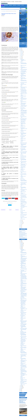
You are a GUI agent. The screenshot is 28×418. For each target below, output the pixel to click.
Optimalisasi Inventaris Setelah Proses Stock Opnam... (23, 123)
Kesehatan (18, 5)
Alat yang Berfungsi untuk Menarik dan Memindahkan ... (23, 64)
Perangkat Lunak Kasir (22, 199)
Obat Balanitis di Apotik (22, 307)
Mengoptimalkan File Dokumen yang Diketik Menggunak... (23, 74)
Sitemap (20, 1)
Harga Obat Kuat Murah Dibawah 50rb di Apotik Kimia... (23, 76)
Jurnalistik (10, 5)
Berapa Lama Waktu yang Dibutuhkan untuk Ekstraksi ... (23, 181)
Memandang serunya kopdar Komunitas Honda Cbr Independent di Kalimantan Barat (23, 401)
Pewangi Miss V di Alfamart (23, 106)
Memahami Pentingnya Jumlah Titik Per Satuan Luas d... (23, 188)
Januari (21, 223)
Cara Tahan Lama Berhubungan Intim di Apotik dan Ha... (23, 129)
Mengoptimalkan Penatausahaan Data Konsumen (23, 60)
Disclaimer (12, 1)
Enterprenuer (6, 5)
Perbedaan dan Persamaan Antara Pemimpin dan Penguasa (23, 145)
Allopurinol (21, 100)
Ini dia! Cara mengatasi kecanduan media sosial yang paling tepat (22, 231)
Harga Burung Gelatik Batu (23, 173)
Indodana (21, 251)
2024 (20, 50)
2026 (20, 240)
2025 (20, 49)
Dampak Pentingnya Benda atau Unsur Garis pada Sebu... (23, 153)
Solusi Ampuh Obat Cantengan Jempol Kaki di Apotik (23, 68)
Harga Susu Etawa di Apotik (23, 194)
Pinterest (17, 198)
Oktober (21, 53)
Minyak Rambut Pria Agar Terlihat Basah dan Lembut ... (23, 81)
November (22, 52)
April (21, 385)
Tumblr (13, 198)
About (2, 1)
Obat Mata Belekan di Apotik (23, 118)
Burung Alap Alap (22, 216)
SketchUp (21, 209)
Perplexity (21, 208)
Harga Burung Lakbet (22, 325)
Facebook (7, 198)
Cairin (21, 357)
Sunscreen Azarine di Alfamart (23, 151)
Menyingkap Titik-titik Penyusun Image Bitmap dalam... (23, 78)
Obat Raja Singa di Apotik (23, 135)
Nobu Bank (21, 211)
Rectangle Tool (22, 350)
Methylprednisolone (22, 333)
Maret (21, 221)
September (22, 54)
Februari (21, 222)
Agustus (21, 55)
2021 (20, 390)
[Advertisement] (10, 21)
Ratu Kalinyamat (22, 344)
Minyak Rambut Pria (22, 200)
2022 (20, 389)
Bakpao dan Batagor (22, 351)
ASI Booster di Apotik (22, 210)
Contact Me (5, 1)
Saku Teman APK (22, 311)
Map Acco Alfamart (22, 115)
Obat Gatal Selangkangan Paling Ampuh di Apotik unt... (23, 160)
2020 (20, 391)
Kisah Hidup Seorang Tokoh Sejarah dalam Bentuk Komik (23, 162)
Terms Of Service (17, 1)
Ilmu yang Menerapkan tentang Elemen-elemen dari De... (23, 150)
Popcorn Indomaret (22, 107)
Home (2, 5)
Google (10, 198)
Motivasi (22, 5)
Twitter (3, 198)
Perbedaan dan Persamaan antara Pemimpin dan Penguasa (23, 134)
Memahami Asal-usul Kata (23, 381)
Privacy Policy (9, 1)
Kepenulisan (14, 5)
